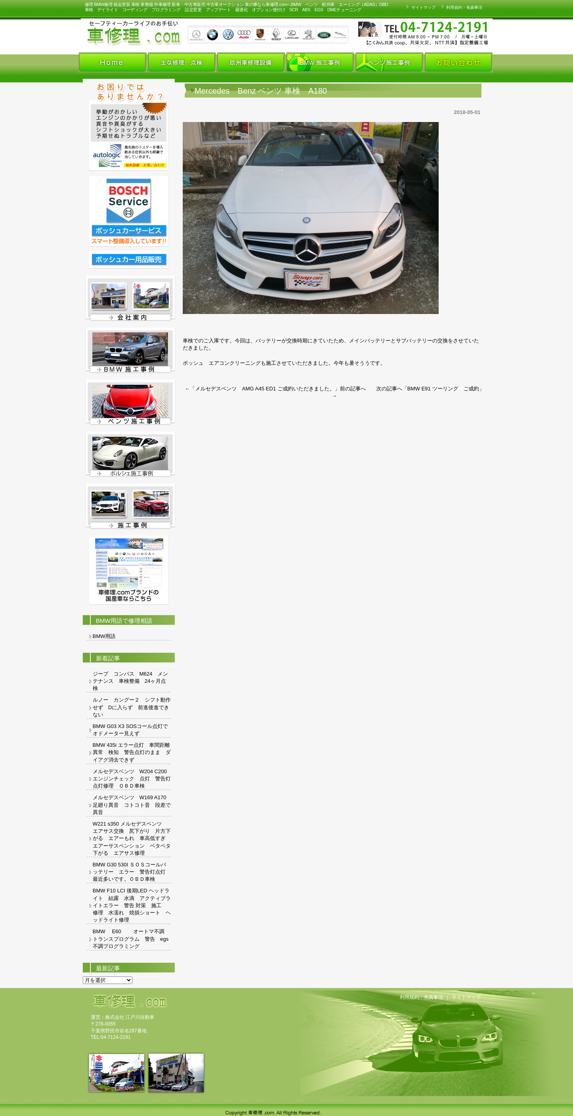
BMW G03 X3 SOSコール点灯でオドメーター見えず (130, 729)
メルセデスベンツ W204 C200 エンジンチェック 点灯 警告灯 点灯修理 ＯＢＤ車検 (132, 778)
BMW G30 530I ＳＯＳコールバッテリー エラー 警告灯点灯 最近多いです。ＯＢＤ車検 (132, 872)
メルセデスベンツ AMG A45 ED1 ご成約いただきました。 (264, 389)
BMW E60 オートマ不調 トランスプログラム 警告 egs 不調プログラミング (132, 938)
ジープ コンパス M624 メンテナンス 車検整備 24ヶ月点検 (130, 681)
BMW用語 (104, 636)
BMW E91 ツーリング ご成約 (443, 389)
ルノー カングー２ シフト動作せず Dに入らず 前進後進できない (132, 707)
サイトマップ (419, 7)
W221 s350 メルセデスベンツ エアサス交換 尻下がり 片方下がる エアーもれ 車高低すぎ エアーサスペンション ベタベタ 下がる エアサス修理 (132, 838)
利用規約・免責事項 (461, 7)
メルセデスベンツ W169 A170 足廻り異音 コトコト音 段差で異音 (132, 804)
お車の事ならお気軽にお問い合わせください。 (385, 33)
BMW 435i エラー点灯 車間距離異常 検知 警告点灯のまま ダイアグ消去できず (132, 752)
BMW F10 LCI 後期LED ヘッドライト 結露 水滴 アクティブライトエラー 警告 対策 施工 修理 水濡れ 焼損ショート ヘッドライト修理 (132, 905)
